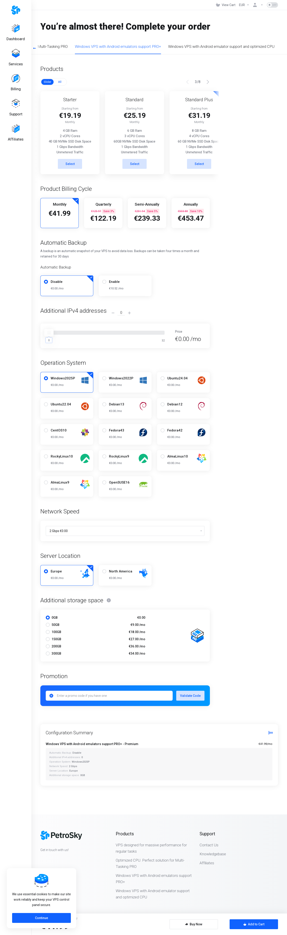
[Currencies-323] (244, 5)
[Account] (258, 5)
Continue (41, 918)
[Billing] (15, 83)
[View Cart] (225, 5)
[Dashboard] (15, 32)
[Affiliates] (15, 134)
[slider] (49, 332)
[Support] (15, 108)
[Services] (15, 58)
